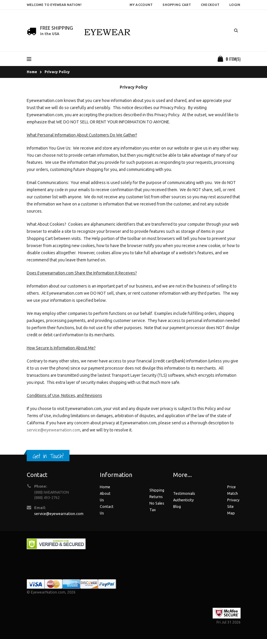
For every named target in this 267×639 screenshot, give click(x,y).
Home (32, 72)
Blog (177, 506)
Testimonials (184, 493)
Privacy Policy (57, 72)
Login (234, 5)
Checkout (210, 5)
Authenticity (183, 500)
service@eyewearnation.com (53, 430)
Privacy (233, 500)
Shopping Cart (176, 5)
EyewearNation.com (48, 592)
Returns (156, 496)
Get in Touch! (48, 456)
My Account (141, 5)
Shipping (156, 490)
